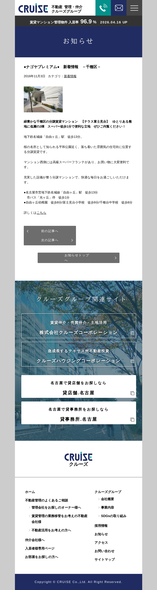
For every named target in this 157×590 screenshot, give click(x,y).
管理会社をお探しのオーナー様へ (56, 507)
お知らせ (101, 534)
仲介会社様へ (35, 540)
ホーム (30, 492)
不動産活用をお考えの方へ (51, 530)
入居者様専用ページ (40, 548)
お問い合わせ (105, 551)
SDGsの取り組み (113, 516)
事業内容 (107, 507)
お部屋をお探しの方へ (41, 557)
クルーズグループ (108, 492)
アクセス (101, 542)
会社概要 (107, 499)
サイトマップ (105, 559)
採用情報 (101, 525)
